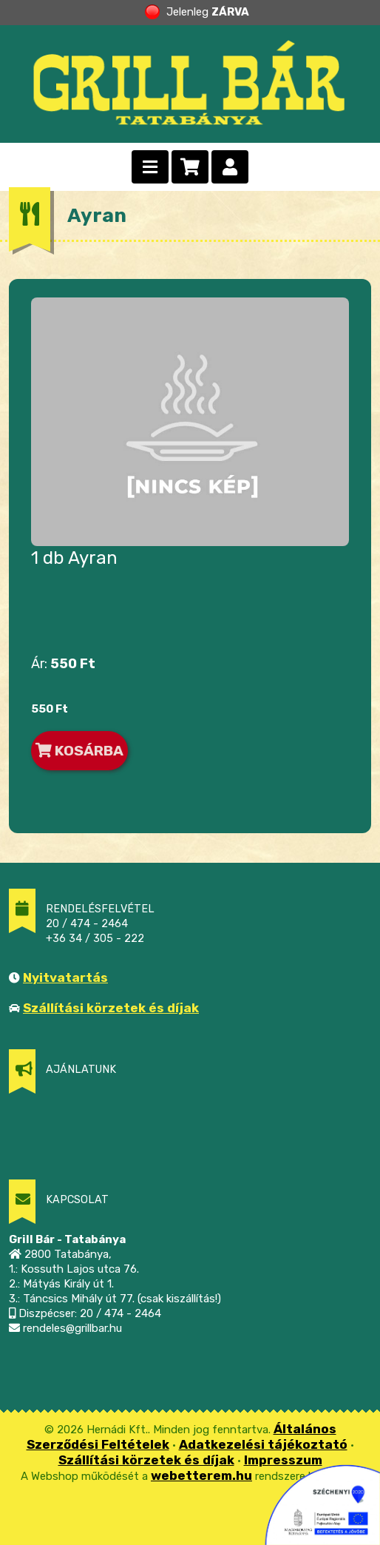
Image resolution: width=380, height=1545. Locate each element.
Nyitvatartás (65, 977)
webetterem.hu (201, 1475)
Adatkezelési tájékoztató (263, 1444)
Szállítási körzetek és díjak (111, 1007)
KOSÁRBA (79, 750)
